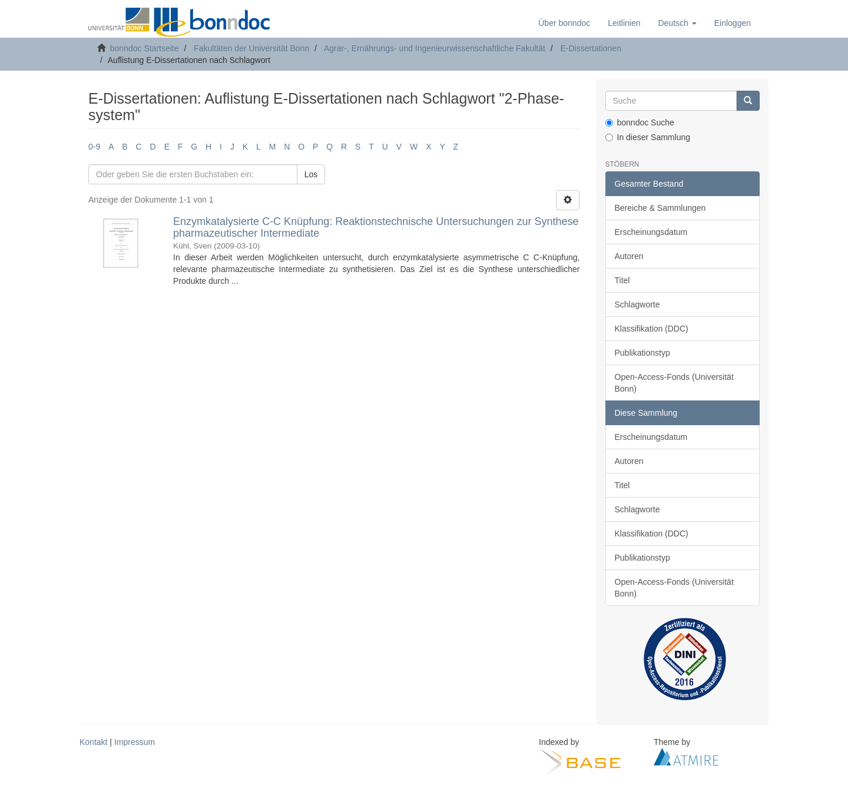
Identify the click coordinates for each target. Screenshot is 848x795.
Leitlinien (624, 23)
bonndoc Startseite (144, 48)
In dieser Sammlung (648, 137)
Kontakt (93, 742)
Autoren (629, 256)
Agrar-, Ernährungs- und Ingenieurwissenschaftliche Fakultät (434, 48)
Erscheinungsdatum (651, 232)
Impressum (134, 742)
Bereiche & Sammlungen (660, 208)
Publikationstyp (642, 352)
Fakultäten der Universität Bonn (251, 48)
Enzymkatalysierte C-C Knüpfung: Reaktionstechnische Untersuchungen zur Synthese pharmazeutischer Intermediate (375, 227)
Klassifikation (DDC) (651, 328)
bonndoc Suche (639, 122)
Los (311, 174)
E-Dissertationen (590, 48)
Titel (622, 280)
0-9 (94, 146)
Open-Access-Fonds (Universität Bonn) (674, 382)
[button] (677, 23)
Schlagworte (637, 304)
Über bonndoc (564, 23)
